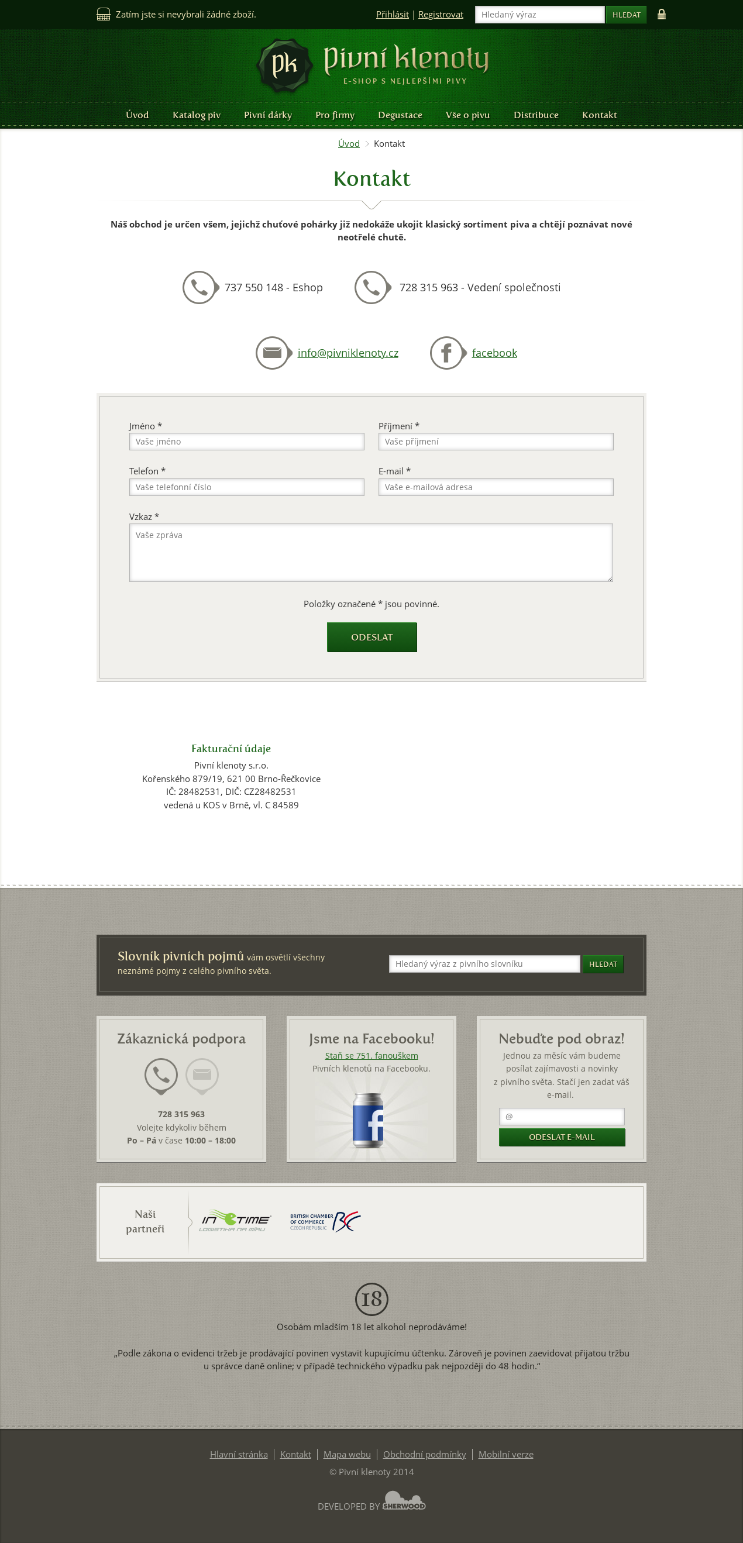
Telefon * (147, 471)
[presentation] (161, 1077)
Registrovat (440, 14)
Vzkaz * (144, 516)
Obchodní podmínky (424, 1454)
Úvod (137, 114)
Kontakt (599, 114)
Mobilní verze (506, 1454)
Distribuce (536, 114)
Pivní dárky (268, 114)
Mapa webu (347, 1454)
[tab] (161, 1084)
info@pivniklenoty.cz (348, 353)
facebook (494, 353)
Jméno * (145, 426)
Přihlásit (392, 14)
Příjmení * (399, 426)
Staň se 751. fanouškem (371, 1056)
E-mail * (395, 471)
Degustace (400, 114)
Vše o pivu (468, 114)
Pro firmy (335, 114)
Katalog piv (197, 114)
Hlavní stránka (239, 1454)
